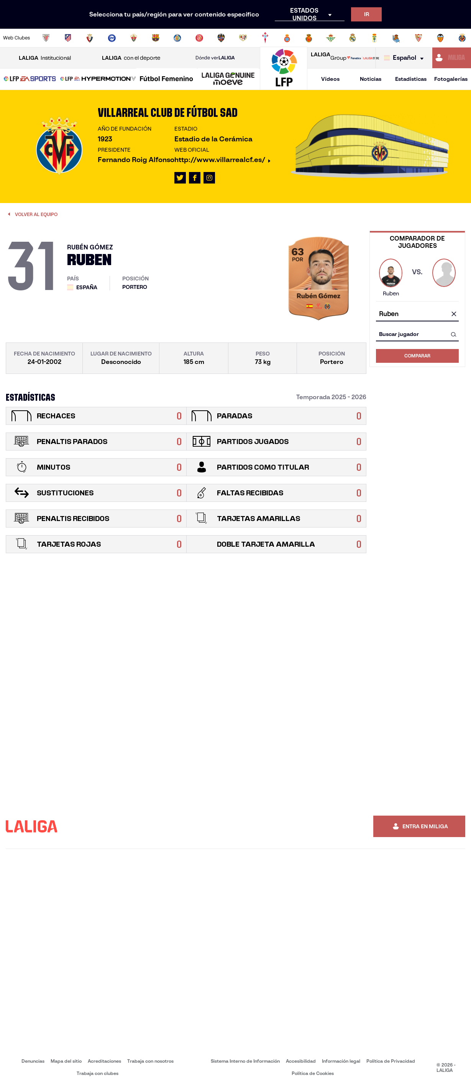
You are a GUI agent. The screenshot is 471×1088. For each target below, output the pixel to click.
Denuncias (32, 1061)
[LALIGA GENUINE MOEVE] (228, 79)
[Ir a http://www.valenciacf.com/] (440, 38)
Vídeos (330, 79)
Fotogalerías (451, 79)
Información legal (341, 1061)
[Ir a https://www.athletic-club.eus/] (46, 38)
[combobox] (417, 314)
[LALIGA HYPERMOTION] (98, 79)
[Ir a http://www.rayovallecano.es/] (243, 38)
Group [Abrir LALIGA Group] (328, 57)
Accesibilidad (301, 1061)
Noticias (370, 79)
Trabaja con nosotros (150, 1061)
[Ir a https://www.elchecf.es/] (133, 38)
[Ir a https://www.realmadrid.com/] (352, 38)
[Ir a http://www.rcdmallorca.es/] (309, 38)
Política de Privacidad (390, 1061)
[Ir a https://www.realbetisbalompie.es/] (330, 38)
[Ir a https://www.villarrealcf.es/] (462, 38)
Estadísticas (411, 79)
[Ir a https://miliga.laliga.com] (451, 58)
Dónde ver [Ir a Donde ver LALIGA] (215, 58)
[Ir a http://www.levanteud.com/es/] (221, 38)
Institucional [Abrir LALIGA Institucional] (45, 58)
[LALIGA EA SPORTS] (30, 79)
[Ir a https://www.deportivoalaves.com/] (112, 38)
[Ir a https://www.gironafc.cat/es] (199, 38)
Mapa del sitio (66, 1061)
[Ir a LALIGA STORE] (363, 58)
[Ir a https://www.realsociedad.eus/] (396, 38)
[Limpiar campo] (454, 314)
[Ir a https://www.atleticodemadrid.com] (68, 38)
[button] (30, 79)
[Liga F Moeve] (166, 79)
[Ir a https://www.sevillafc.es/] (418, 38)
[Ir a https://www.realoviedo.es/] (374, 38)
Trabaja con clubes (97, 1073)
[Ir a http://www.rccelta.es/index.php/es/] (265, 38)
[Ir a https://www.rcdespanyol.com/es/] (287, 38)
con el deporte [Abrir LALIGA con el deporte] (131, 58)
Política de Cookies (313, 1073)
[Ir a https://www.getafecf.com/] (177, 38)
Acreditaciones (104, 1061)
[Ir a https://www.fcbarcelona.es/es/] (155, 38)
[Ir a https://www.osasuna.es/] (89, 38)
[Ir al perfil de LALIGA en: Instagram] (209, 178)
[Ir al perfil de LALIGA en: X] (180, 178)
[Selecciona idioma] (405, 58)
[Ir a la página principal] (283, 86)
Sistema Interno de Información (245, 1061)
